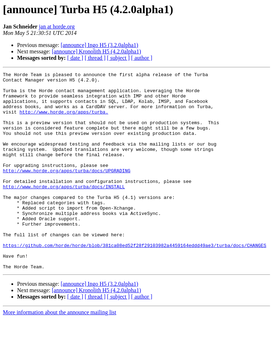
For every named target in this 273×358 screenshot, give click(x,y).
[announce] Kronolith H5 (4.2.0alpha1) (96, 51)
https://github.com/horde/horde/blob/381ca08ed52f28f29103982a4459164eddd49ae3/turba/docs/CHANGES (134, 280)
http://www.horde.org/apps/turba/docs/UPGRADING (66, 191)
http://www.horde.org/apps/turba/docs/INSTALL (64, 210)
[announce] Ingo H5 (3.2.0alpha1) (99, 45)
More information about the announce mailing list (59, 352)
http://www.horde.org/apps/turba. (64, 120)
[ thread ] (95, 58)
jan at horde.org (57, 26)
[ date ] (75, 58)
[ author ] (141, 58)
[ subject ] (118, 58)
